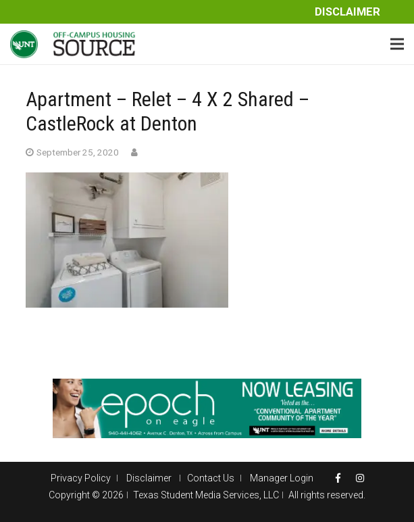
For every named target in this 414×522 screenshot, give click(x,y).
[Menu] (397, 44)
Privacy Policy (81, 478)
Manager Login (281, 478)
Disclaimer (347, 11)
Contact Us (210, 478)
